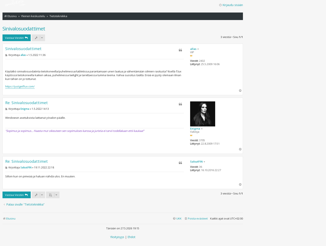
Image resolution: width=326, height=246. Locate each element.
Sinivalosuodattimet (24, 28)
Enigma (195, 128)
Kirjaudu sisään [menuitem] (231, 5)
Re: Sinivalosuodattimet (26, 102)
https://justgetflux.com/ (20, 86)
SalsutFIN (196, 161)
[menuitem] (196, 219)
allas (193, 49)
